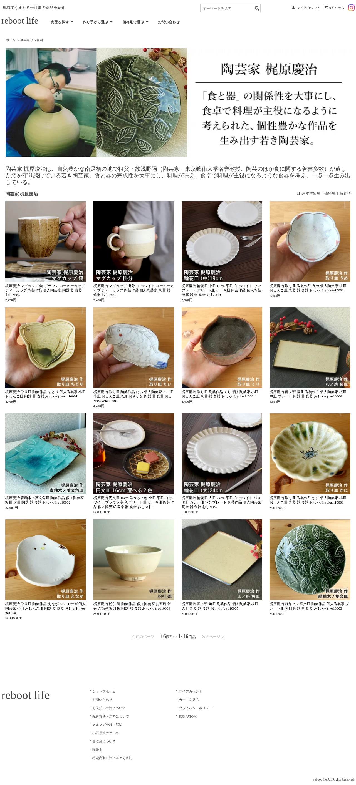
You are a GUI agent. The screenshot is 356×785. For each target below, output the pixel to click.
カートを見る (189, 700)
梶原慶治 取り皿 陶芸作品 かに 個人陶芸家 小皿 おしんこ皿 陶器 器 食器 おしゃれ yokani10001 (308, 500)
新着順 (345, 193)
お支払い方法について (109, 708)
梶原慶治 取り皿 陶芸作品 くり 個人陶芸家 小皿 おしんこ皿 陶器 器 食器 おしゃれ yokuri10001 (220, 394)
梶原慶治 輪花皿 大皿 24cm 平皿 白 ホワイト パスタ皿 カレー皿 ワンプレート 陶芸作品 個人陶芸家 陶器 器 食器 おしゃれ (221, 502)
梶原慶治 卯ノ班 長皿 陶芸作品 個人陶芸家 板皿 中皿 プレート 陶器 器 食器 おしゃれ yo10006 (308, 394)
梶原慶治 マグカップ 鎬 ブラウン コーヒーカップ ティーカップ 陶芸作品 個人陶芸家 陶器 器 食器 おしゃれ (45, 290)
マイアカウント (308, 8)
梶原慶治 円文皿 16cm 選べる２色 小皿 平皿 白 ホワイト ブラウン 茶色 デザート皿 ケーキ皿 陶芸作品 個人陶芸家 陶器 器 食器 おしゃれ (133, 502)
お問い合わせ (169, 22)
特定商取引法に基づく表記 (112, 758)
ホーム (10, 40)
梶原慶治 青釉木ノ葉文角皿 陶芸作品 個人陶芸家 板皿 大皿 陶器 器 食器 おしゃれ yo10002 (44, 500)
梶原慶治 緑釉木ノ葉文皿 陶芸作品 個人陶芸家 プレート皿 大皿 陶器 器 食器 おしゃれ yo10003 (309, 606)
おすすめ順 (311, 193)
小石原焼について (105, 733)
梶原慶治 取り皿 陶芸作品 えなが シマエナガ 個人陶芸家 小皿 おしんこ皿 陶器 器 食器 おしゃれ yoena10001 (45, 608)
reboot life (19, 21)
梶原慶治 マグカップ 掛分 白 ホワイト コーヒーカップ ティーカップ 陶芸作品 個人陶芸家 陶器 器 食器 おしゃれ (133, 290)
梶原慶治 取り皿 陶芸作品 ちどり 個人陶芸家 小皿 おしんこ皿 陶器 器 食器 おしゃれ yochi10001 (45, 394)
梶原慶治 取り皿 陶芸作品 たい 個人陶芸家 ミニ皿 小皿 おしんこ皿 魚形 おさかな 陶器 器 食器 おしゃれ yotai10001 (133, 396)
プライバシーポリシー (195, 708)
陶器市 (97, 750)
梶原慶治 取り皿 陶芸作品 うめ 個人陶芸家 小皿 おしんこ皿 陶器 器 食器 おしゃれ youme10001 (308, 288)
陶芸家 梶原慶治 (32, 40)
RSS (182, 716)
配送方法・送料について (110, 716)
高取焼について (104, 741)
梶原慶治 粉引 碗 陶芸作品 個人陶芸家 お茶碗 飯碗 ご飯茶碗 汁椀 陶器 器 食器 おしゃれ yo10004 (132, 606)
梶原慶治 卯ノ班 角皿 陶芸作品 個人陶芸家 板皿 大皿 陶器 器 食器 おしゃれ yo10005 (220, 606)
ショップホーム (104, 691)
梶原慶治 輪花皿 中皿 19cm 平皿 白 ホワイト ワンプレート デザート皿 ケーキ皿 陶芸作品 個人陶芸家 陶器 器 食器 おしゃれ (221, 290)
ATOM (192, 716)
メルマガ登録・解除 (107, 725)
